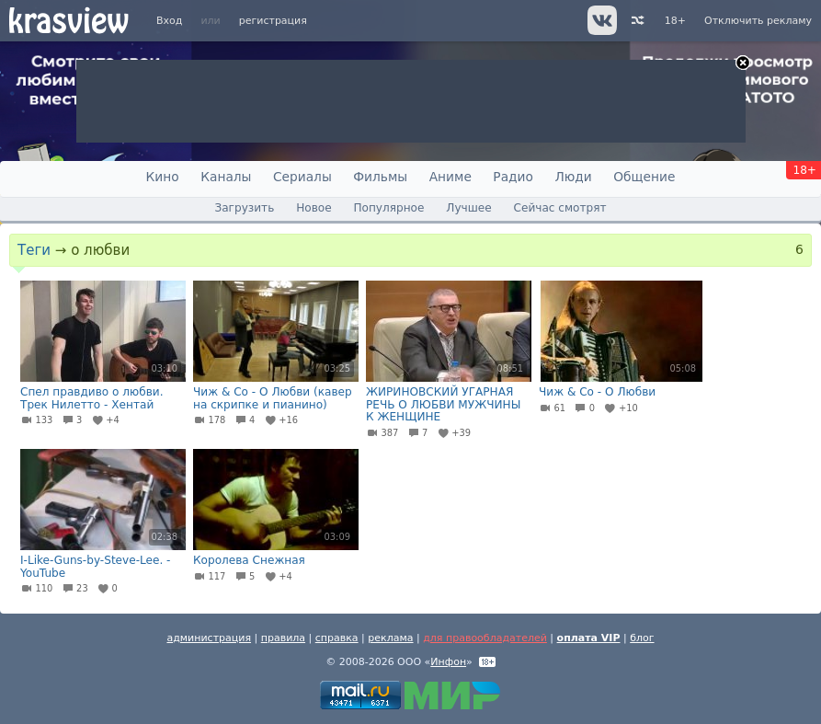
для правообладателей (485, 638)
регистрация (273, 21)
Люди (572, 176)
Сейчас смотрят (560, 207)
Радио (513, 176)
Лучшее (468, 207)
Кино (162, 176)
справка (337, 638)
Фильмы (380, 176)
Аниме (450, 176)
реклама (390, 638)
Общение (644, 176)
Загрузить (244, 207)
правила (283, 638)
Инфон (448, 662)
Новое (313, 207)
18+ (675, 21)
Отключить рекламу (758, 21)
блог (642, 638)
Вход (169, 21)
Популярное (388, 207)
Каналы (225, 176)
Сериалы (302, 176)
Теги (34, 250)
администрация (208, 638)
